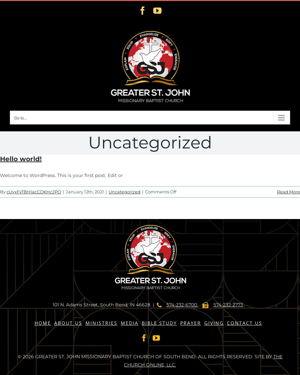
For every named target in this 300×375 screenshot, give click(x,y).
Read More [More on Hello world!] (288, 191)
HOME (43, 323)
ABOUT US (68, 323)
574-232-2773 (228, 305)
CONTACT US (244, 323)
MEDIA (129, 323)
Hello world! (21, 159)
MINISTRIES (101, 323)
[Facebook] (144, 338)
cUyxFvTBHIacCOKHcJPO (34, 191)
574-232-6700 (182, 305)
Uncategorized (124, 191)
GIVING (214, 323)
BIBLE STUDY (159, 323)
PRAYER (190, 323)
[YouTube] (156, 338)
